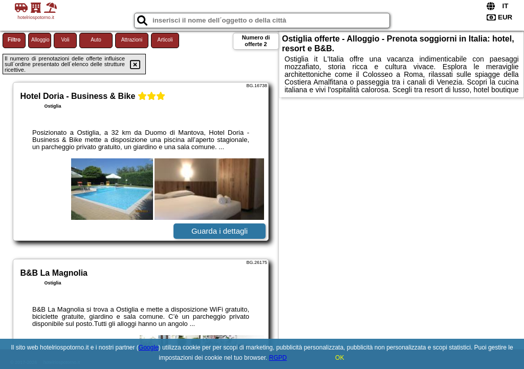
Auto (96, 40)
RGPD (278, 357)
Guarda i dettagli (219, 231)
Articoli (164, 40)
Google (149, 347)
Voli (65, 40)
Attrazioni (132, 40)
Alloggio (40, 40)
